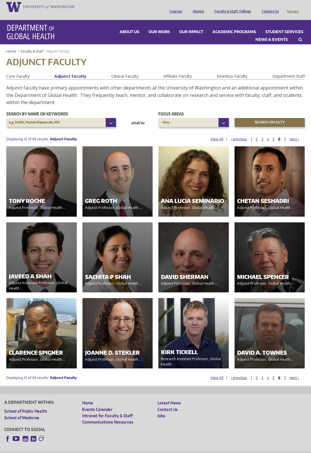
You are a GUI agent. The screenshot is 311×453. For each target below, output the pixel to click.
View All (216, 131)
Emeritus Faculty (232, 68)
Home (11, 43)
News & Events (271, 32)
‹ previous (239, 131)
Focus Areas (171, 105)
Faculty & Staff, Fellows (231, 6)
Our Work (159, 24)
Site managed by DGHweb (137, 448)
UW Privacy (80, 448)
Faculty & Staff (32, 43)
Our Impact (191, 24)
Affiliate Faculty (178, 68)
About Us (129, 24)
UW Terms (103, 448)
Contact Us (268, 6)
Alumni (196, 6)
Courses (174, 6)
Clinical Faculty (124, 68)
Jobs (161, 407)
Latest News (169, 394)
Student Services (284, 24)
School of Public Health (25, 403)
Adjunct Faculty (70, 68)
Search (300, 32)
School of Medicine (21, 409)
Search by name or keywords (37, 105)
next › (294, 131)
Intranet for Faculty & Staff (107, 407)
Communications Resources (107, 414)
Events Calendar (97, 401)
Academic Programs (234, 24)
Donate (292, 6)
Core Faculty (17, 68)
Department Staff (288, 68)
